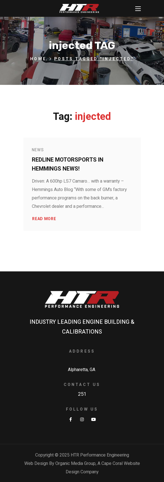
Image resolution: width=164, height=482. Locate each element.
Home (38, 59)
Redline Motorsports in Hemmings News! (67, 164)
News (38, 150)
